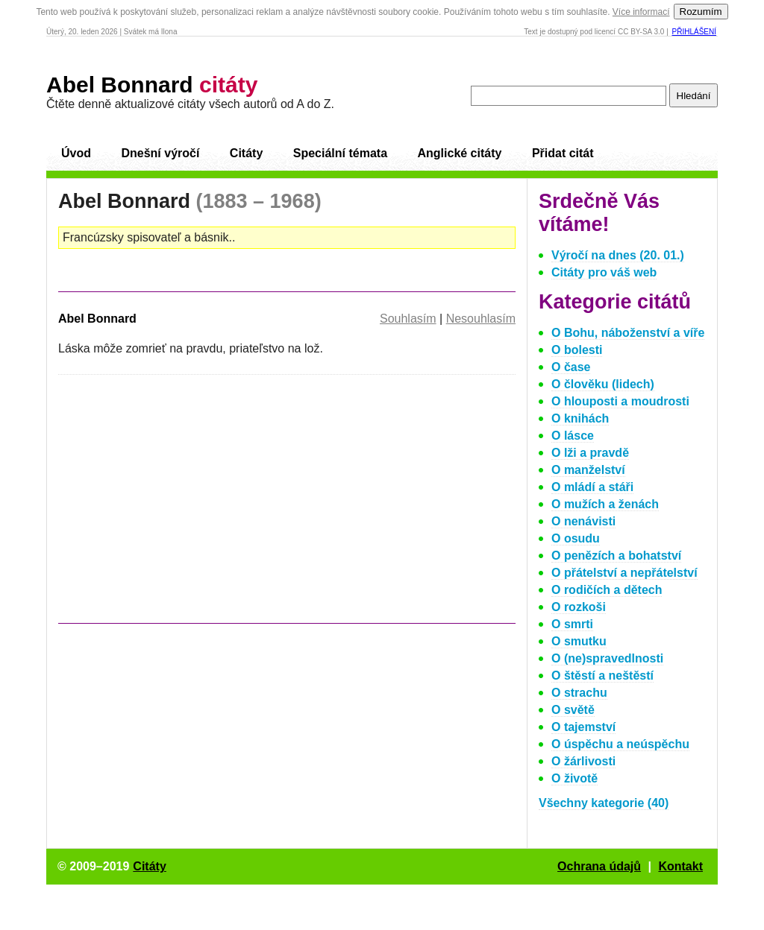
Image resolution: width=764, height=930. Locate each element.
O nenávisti (583, 521)
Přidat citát (563, 153)
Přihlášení (694, 32)
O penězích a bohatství (616, 555)
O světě (573, 709)
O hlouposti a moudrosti (620, 401)
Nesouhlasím (481, 318)
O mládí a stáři (592, 487)
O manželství (588, 470)
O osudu (575, 538)
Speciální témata (340, 153)
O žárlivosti (583, 761)
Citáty (246, 153)
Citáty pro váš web (604, 272)
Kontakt (680, 866)
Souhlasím (408, 318)
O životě (574, 778)
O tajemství (583, 727)
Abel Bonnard (151, 84)
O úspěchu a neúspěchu (620, 744)
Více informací (641, 12)
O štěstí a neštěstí (602, 675)
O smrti (572, 624)
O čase (570, 367)
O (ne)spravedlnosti (607, 658)
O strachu (579, 692)
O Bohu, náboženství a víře (627, 332)
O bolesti (576, 350)
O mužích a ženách (605, 504)
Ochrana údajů (599, 866)
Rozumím (701, 11)
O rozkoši (578, 607)
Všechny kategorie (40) (603, 803)
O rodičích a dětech (606, 589)
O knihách (580, 418)
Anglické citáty (459, 153)
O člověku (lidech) (602, 384)
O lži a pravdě (590, 452)
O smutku (579, 641)
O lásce (572, 435)
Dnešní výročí (160, 153)
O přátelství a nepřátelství (624, 572)
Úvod (76, 153)
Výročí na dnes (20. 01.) (617, 255)
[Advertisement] (183, 506)
